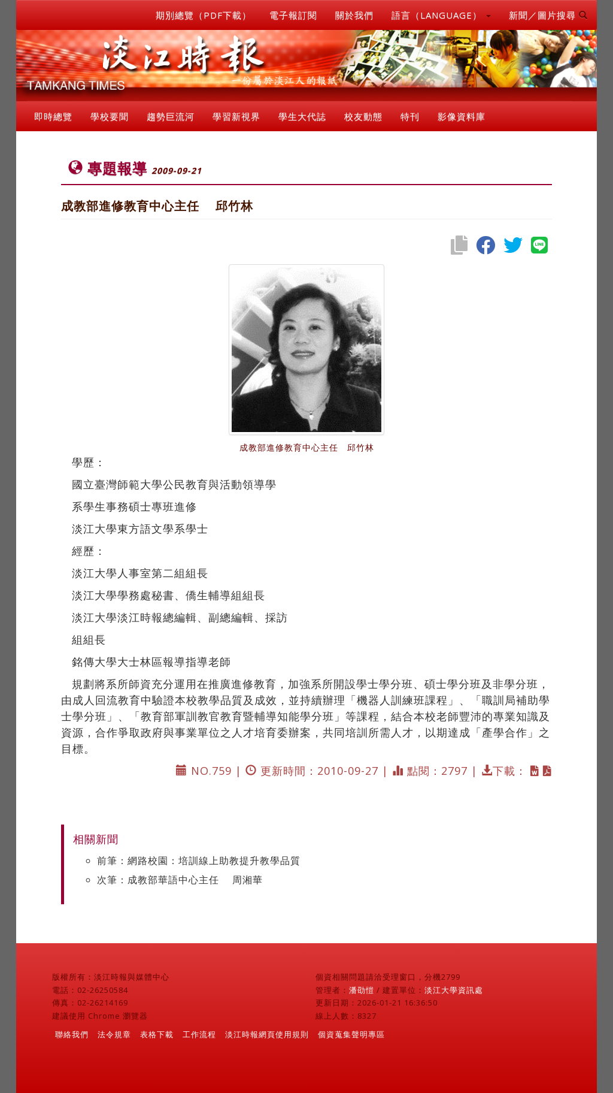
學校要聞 (109, 116)
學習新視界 (236, 116)
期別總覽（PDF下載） (203, 15)
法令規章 (114, 1034)
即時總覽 (53, 116)
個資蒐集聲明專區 (351, 1034)
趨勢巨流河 (171, 116)
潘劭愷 (361, 990)
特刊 (410, 116)
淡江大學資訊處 (453, 990)
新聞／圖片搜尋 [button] (548, 15)
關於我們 (354, 15)
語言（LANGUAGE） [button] (441, 15)
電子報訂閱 (293, 15)
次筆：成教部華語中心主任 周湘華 (180, 879)
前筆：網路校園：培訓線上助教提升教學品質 (199, 860)
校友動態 (363, 116)
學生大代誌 (302, 116)
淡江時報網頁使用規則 (267, 1034)
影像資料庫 (461, 116)
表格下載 (157, 1034)
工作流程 (199, 1034)
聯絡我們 (72, 1034)
